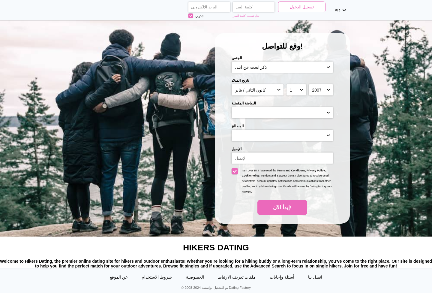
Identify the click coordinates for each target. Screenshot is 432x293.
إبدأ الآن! (282, 207)
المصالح (238, 126)
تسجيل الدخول (302, 7)
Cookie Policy (251, 175)
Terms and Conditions (291, 170)
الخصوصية (195, 277)
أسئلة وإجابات (282, 277)
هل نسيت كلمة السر (246, 15)
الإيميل (237, 149)
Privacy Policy (316, 170)
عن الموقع (119, 277)
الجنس (237, 58)
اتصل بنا (315, 277)
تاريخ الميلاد (240, 80)
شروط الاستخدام (157, 277)
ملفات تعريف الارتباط (237, 277)
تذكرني (196, 16)
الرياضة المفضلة (244, 103)
